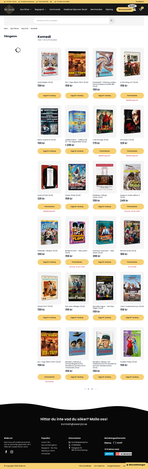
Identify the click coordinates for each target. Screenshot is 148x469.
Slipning (109, 9)
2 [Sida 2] (88, 389)
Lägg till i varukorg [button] (49, 96)
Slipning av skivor (48, 451)
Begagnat (39, 9)
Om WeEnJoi (99, 466)
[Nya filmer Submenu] (30, 9)
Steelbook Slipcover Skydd (75, 9)
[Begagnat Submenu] (45, 9)
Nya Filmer (15, 28)
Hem (6, 28)
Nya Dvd (25, 28)
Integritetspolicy (113, 466)
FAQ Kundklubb (85, 466)
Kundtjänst (140, 2)
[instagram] (12, 452)
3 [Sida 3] (91, 389)
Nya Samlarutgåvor (49, 445)
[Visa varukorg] (141, 9)
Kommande (55, 9)
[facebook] (6, 452)
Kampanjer (45, 454)
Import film (45, 442)
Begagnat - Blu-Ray (49, 448)
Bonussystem (125, 9)
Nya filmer (24, 9)
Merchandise (96, 9)
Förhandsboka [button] (132, 96)
